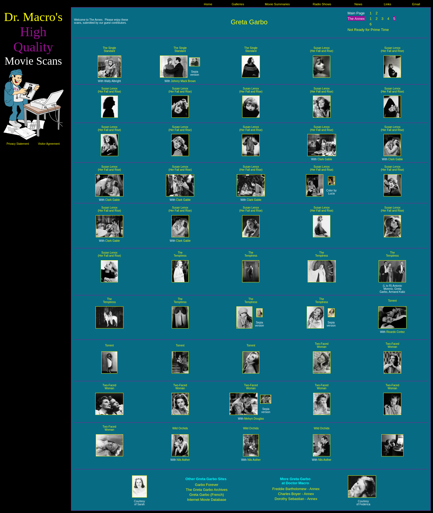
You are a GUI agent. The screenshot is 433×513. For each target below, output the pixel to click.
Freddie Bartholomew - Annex (296, 489)
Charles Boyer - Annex (296, 494)
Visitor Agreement (49, 143)
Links (387, 4)
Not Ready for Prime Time (368, 30)
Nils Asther (183, 459)
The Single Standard (109, 49)
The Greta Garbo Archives (207, 490)
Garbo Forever (206, 485)
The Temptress (180, 254)
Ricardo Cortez (395, 331)
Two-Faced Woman (321, 345)
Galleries (238, 4)
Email (416, 4)
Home (208, 4)
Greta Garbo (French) (206, 495)
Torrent (392, 300)
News (358, 4)
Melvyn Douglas (254, 418)
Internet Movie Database (206, 500)
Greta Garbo (249, 22)
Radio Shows (322, 4)
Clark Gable (325, 159)
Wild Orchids (180, 428)
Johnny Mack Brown (183, 81)
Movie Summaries (277, 4)
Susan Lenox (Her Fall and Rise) (321, 49)
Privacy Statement (18, 143)
